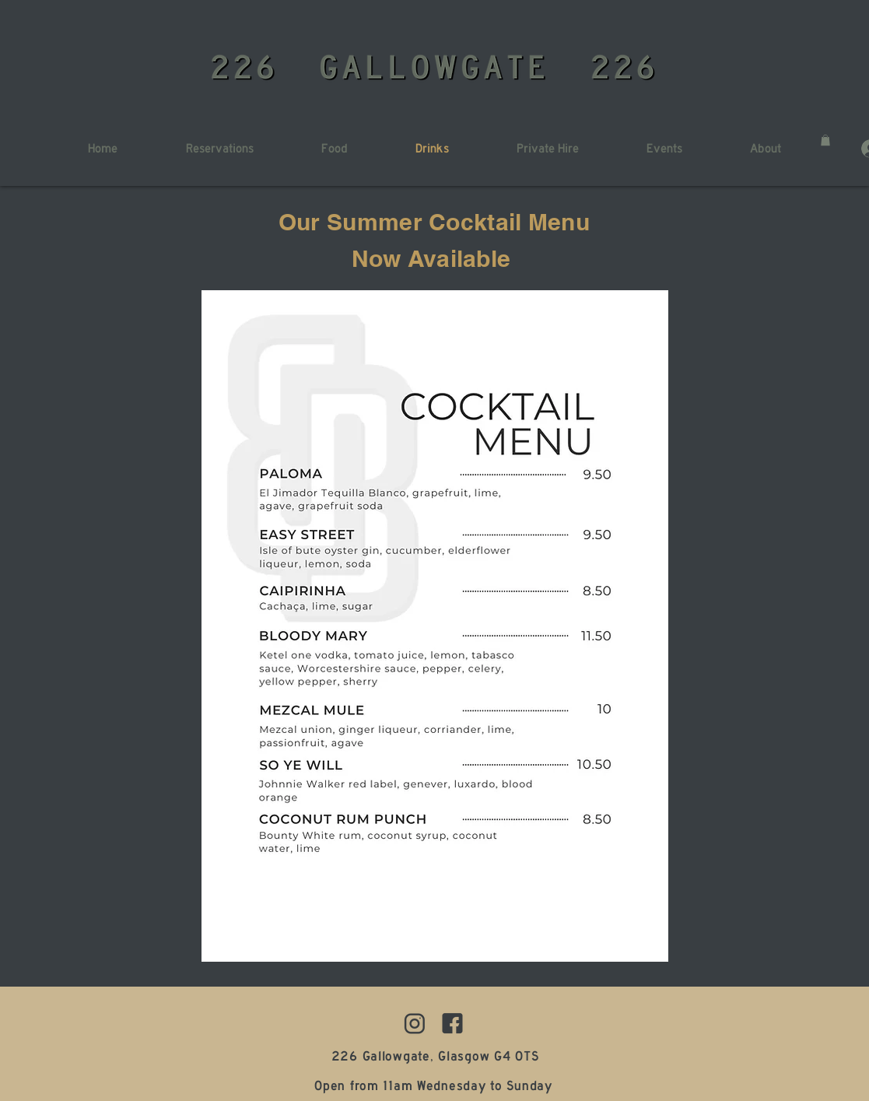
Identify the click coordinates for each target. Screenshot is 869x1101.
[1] (452, 1023)
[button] (825, 140)
